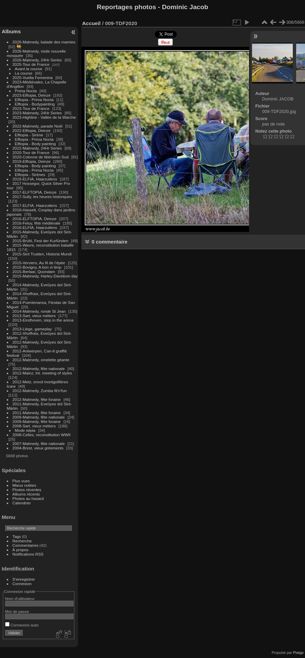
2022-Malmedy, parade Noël (38, 126)
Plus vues (21, 481)
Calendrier (22, 503)
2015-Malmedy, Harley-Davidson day (45, 276)
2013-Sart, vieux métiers (35, 315)
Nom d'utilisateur (20, 598)
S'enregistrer (24, 579)
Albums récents (26, 494)
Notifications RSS (28, 554)
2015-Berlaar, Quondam (34, 271)
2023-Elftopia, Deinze (32, 95)
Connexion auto (22, 625)
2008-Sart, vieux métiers (34, 426)
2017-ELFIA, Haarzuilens (35, 205)
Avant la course (28, 68)
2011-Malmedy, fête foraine (37, 412)
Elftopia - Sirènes (30, 174)
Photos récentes (27, 489)
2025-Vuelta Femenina (33, 77)
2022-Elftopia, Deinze (32, 130)
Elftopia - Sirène (29, 135)
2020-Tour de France (31, 152)
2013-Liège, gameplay (32, 329)
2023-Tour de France (31, 108)
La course (24, 73)
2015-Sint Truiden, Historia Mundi (42, 254)
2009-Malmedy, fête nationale (39, 417)
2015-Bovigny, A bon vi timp (37, 267)
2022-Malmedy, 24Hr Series (37, 148)
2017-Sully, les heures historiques (42, 196)
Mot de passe (17, 611)
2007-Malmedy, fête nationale (39, 443)
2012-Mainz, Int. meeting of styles (42, 373)
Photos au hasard (28, 498)
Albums (11, 31)
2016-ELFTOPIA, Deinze (35, 218)
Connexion (22, 583)
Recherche (22, 541)
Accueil (91, 23)
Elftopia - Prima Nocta (34, 99)
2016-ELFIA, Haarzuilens (35, 227)
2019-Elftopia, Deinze (32, 161)
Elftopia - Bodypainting (35, 104)
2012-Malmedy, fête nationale (39, 368)
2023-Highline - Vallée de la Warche (44, 117)
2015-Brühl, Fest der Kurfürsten (41, 240)
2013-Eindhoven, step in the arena (43, 320)
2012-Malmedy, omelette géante (41, 359)
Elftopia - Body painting (35, 143)
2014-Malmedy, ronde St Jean (39, 311)
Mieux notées (24, 485)
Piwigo (298, 653)
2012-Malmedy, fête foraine (37, 399)
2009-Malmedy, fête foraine (37, 421)
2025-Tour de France (31, 64)
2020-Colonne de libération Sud (41, 157)
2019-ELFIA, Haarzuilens (35, 179)
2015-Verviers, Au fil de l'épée (39, 262)
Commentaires (26, 545)
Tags (17, 536)
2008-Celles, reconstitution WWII (42, 434)
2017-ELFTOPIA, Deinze (35, 192)
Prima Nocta (26, 91)
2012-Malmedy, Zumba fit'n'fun (40, 390)
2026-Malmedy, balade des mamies (44, 42)
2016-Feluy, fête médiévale (36, 223)
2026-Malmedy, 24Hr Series (37, 60)
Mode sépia (25, 430)
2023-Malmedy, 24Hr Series (37, 113)
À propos (20, 549)
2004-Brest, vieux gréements (38, 448)
